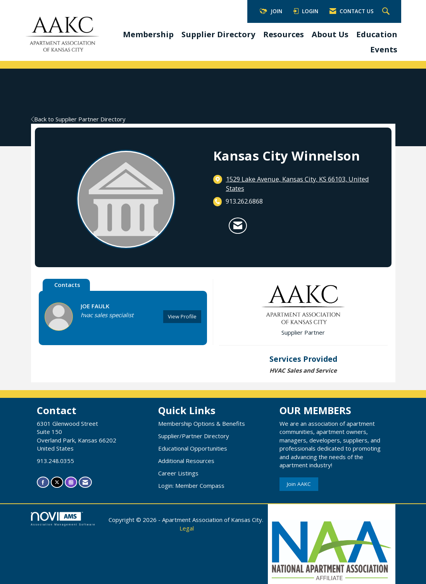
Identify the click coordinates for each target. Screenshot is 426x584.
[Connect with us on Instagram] (71, 482)
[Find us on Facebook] (43, 482)
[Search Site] (387, 11)
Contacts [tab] (67, 285)
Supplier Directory (218, 34)
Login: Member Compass (191, 485)
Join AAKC (299, 483)
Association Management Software (63, 519)
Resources (283, 34)
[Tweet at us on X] (57, 482)
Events (383, 49)
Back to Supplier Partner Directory (78, 119)
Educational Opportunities (192, 448)
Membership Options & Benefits (201, 423)
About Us (330, 34)
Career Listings (178, 473)
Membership (148, 34)
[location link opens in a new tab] (303, 184)
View (182, 316)
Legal (186, 528)
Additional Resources (186, 461)
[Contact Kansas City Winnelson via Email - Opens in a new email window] (238, 226)
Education (376, 34)
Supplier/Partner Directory (193, 436)
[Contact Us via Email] (85, 482)
